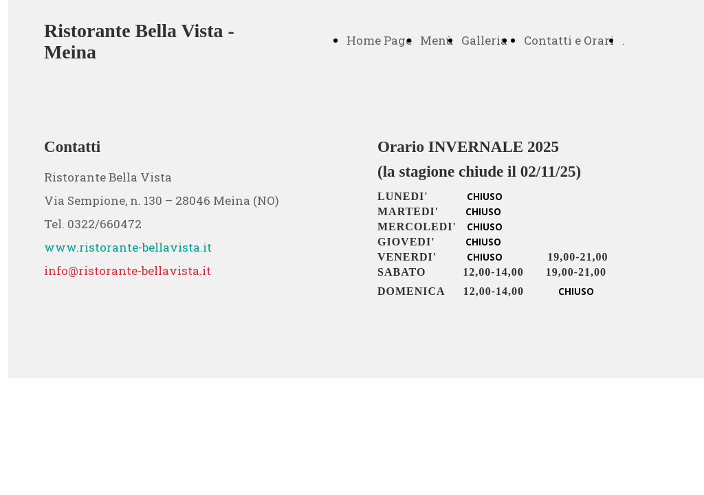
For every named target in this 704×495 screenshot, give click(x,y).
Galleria (484, 40)
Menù (436, 40)
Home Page (379, 40)
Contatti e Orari (569, 40)
